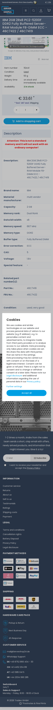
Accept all (27, 393)
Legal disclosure (14, 375)
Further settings (14, 386)
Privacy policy (33, 381)
